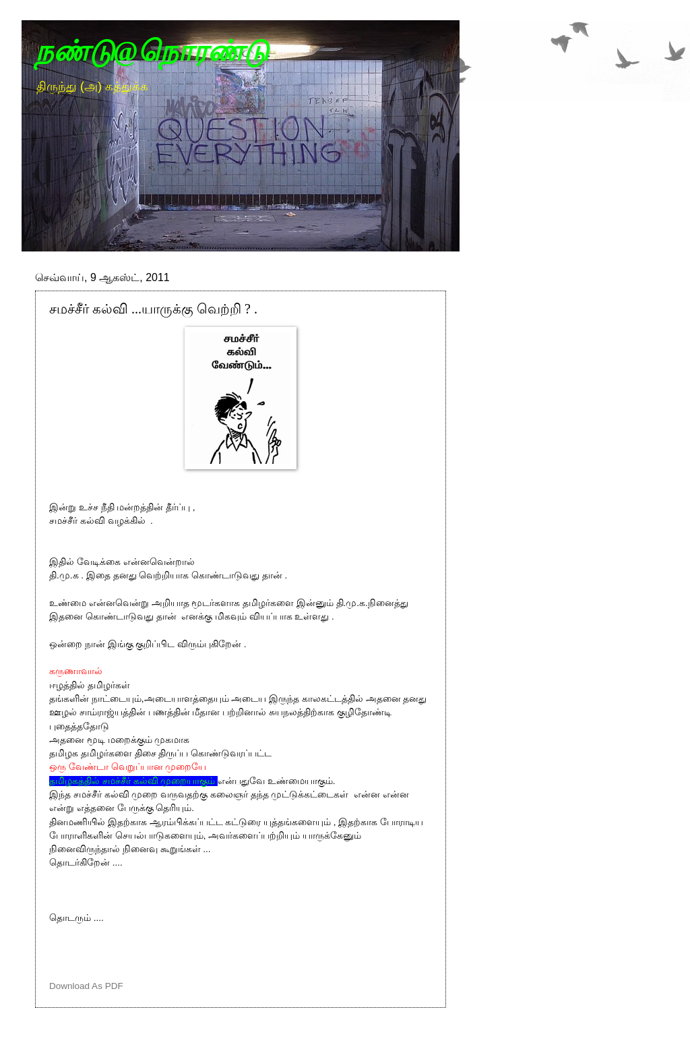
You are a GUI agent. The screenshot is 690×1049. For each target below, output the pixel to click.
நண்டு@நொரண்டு (151, 51)
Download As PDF (86, 986)
